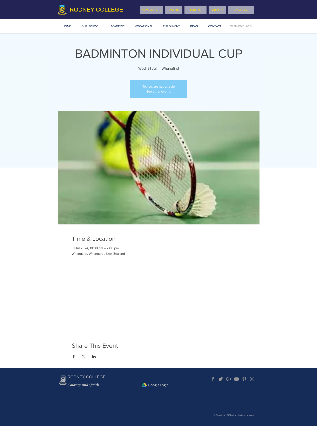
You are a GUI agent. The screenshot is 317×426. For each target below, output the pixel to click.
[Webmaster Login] (240, 26)
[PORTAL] (195, 10)
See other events (158, 91)
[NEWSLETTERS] (151, 10)
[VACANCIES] (241, 10)
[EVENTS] (173, 10)
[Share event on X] (84, 356)
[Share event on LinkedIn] (94, 356)
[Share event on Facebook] (74, 356)
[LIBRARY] (217, 10)
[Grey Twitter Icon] (221, 379)
